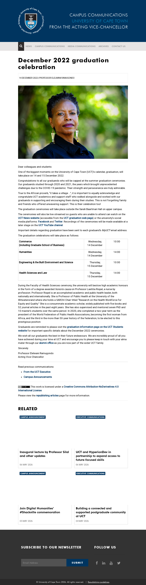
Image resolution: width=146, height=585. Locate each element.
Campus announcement (32, 417)
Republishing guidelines (98, 582)
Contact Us (119, 46)
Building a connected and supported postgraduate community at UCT (101, 512)
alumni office (46, 342)
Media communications (82, 46)
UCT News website (28, 217)
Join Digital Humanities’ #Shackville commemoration (40, 510)
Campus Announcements (38, 376)
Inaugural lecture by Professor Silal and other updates (44, 454)
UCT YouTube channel (50, 225)
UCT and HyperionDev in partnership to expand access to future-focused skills (98, 456)
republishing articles (47, 395)
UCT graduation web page (78, 217)
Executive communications (90, 417)
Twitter (58, 221)
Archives (104, 46)
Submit (77, 562)
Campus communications (50, 46)
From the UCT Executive (37, 371)
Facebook (43, 221)
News (29, 46)
